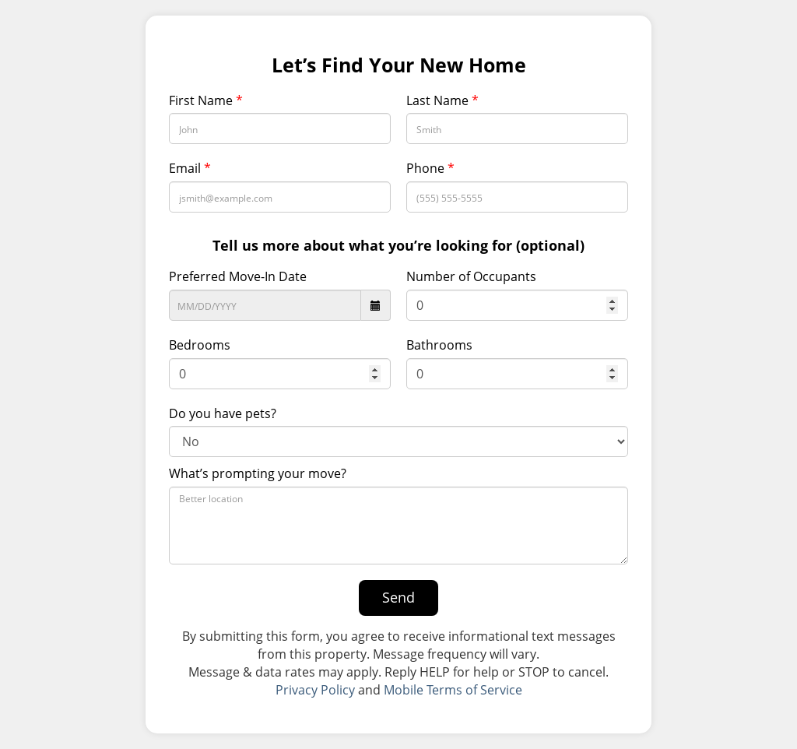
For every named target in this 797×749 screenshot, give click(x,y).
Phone (430, 168)
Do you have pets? (222, 413)
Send (398, 597)
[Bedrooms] (280, 373)
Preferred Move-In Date (238, 276)
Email (190, 168)
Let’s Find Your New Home (399, 65)
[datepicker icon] (376, 305)
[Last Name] (517, 128)
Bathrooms (439, 344)
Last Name (442, 100)
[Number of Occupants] (517, 305)
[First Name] (280, 128)
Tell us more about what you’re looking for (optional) (398, 245)
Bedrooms (199, 344)
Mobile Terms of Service (453, 689)
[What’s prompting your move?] (398, 525)
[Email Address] (280, 197)
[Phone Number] (517, 197)
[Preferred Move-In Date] (265, 305)
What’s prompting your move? (257, 473)
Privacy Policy (315, 689)
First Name (206, 100)
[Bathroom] (517, 373)
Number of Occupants (471, 276)
